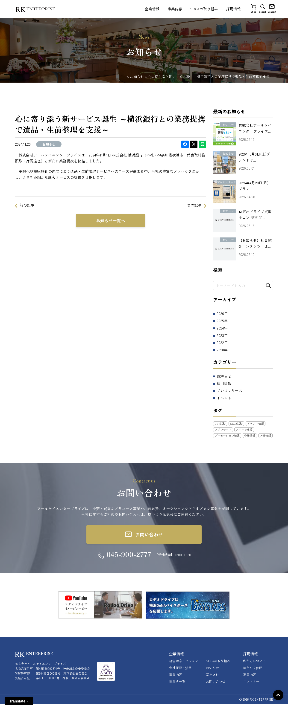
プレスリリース (229, 390)
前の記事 (27, 205)
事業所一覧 (177, 682)
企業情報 (152, 9)
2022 (220, 342)
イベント (224, 398)
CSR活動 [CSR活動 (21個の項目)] (220, 423)
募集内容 (249, 675)
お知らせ (224, 376)
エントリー (251, 682)
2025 (220, 320)
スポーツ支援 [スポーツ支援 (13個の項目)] (244, 429)
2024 (220, 328)
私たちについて (254, 661)
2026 (220, 313)
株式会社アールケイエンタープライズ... (255, 128)
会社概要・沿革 (180, 668)
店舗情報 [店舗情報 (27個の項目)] (265, 435)
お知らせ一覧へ (110, 221)
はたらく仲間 (252, 668)
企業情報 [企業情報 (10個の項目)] (249, 435)
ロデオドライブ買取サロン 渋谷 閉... (255, 214)
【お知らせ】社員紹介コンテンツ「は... (255, 243)
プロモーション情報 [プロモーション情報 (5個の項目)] (227, 435)
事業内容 (175, 9)
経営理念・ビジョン (183, 661)
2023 (220, 335)
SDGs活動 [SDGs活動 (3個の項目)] (236, 423)
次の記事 (194, 205)
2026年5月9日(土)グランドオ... (254, 157)
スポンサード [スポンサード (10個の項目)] (223, 429)
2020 (220, 349)
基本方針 (212, 675)
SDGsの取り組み (204, 9)
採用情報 (233, 9)
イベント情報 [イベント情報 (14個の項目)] (255, 423)
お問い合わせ (215, 682)
